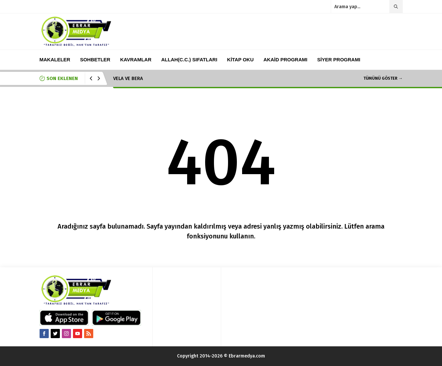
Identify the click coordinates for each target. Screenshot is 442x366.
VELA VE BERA (128, 78)
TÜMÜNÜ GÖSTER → (383, 78)
